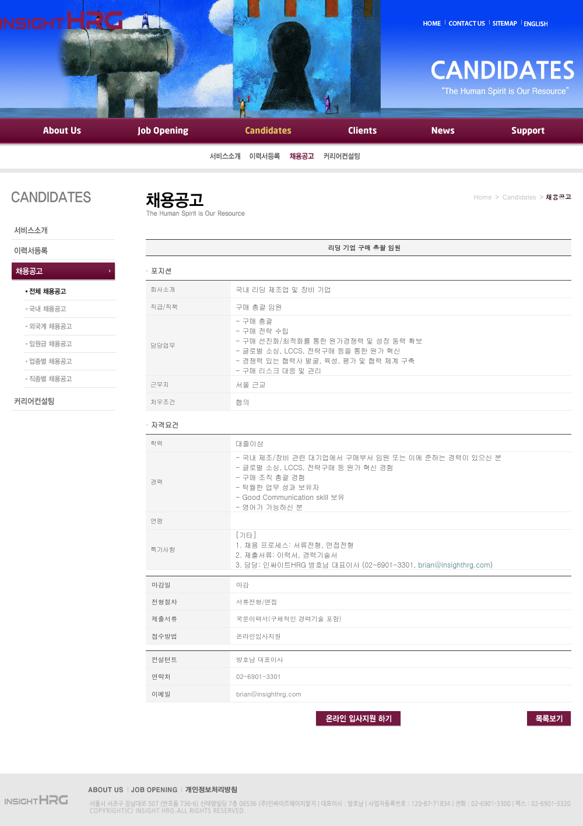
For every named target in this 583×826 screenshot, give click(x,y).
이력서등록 (265, 157)
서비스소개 (225, 157)
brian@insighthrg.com (454, 564)
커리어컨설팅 (343, 157)
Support (527, 131)
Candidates (268, 131)
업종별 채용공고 (67, 362)
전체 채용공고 (67, 292)
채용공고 (302, 157)
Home (483, 196)
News (444, 131)
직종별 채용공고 (67, 380)
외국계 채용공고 (67, 327)
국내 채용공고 (67, 310)
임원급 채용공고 (67, 345)
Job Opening (164, 131)
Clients (362, 131)
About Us (61, 131)
